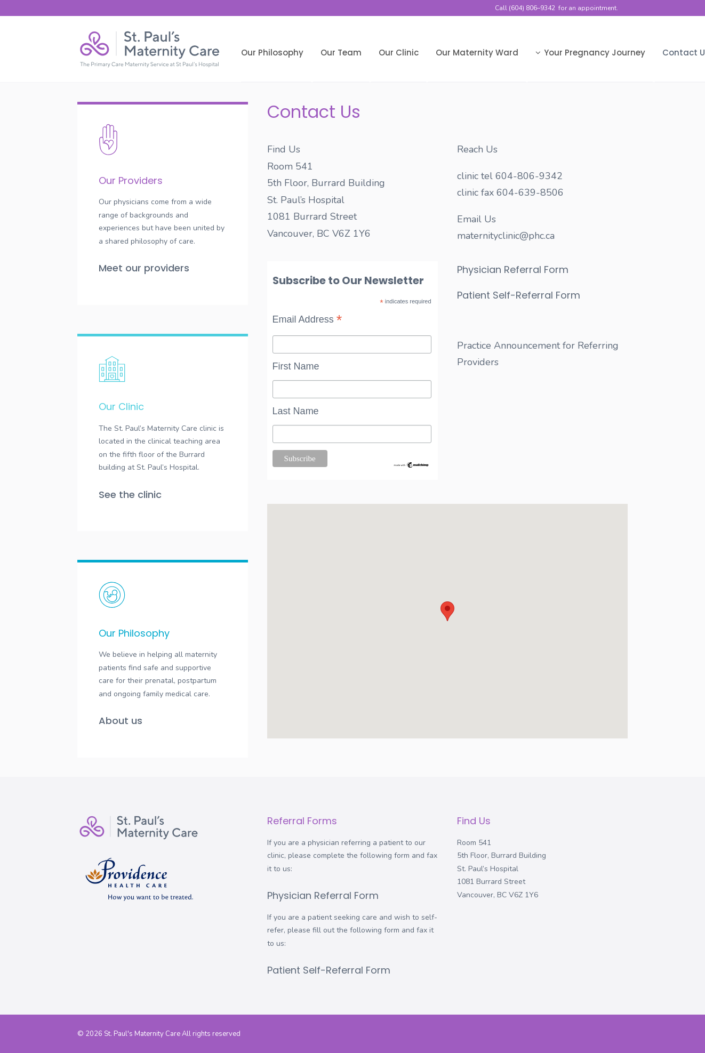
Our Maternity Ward (477, 52)
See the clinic (130, 494)
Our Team (341, 52)
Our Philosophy (272, 52)
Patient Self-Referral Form (518, 295)
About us (120, 720)
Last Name (296, 411)
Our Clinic (399, 52)
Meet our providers (144, 268)
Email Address (307, 320)
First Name (296, 366)
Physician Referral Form (512, 269)
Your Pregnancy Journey (590, 52)
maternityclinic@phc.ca (506, 235)
